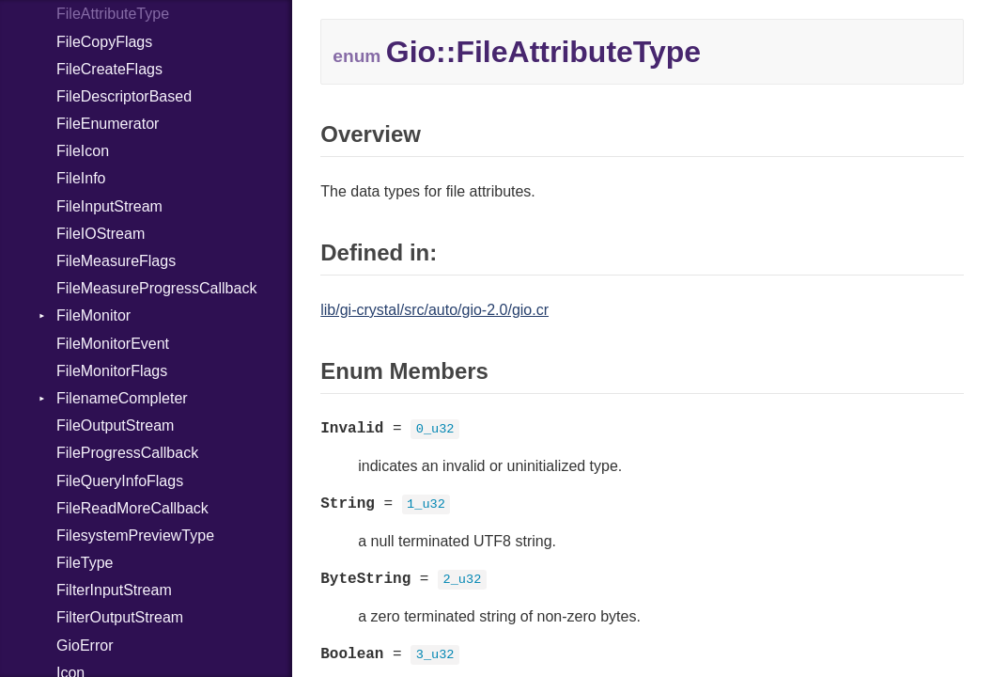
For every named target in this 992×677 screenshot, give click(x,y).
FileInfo (80, 178)
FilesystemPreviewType (135, 535)
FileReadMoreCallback (132, 508)
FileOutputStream (115, 425)
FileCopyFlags (104, 42)
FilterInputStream (114, 590)
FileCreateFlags (109, 69)
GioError (84, 645)
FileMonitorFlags (111, 371)
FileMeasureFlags (116, 261)
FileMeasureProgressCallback (156, 288)
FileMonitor (93, 315)
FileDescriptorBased (124, 96)
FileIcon (82, 151)
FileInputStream (109, 206)
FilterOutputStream (119, 617)
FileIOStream (100, 234)
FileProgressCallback (127, 453)
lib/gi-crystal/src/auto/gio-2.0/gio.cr (434, 310)
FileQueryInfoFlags (119, 481)
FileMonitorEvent (112, 344)
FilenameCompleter (122, 398)
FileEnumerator (107, 124)
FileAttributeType (112, 14)
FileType (84, 563)
